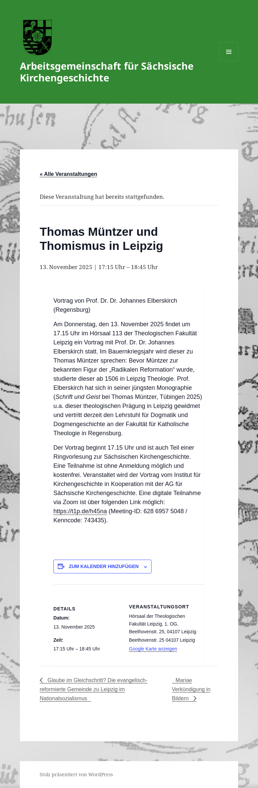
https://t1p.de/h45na (80, 511)
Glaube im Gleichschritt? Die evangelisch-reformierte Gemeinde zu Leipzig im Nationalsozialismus (93, 689)
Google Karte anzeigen (153, 648)
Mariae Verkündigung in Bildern (191, 689)
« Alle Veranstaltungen (68, 174)
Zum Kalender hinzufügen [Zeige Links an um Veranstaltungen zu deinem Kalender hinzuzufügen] (104, 566)
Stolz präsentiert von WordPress (76, 774)
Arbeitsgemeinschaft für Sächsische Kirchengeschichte (107, 71)
